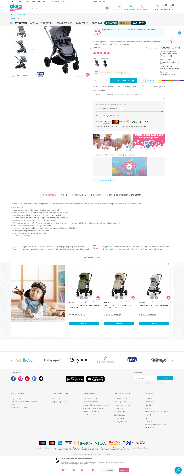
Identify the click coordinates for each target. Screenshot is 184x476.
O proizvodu (49, 213)
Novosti (148, 426)
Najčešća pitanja (59, 420)
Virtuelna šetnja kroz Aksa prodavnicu (155, 444)
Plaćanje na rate (120, 440)
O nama (148, 417)
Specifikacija (79, 213)
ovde (143, 144)
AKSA (13, 23)
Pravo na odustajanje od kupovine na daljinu (93, 427)
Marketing (98, 470)
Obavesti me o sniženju (155, 66)
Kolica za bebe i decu (48, 23)
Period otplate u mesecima (107, 127)
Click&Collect (119, 433)
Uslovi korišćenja (90, 417)
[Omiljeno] (164, 7)
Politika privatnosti (90, 420)
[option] (78, 2)
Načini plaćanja (120, 417)
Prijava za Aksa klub (91, 432)
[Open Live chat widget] (178, 470)
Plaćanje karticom (121, 436)
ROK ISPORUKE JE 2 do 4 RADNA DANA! (78, 2)
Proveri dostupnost (105, 198)
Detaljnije (96, 66)
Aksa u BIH (149, 449)
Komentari (96, 213)
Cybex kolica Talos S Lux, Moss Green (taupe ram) (84, 325)
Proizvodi (20, 23)
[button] (70, 8)
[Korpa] (171, 8)
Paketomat (118, 426)
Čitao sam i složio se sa (151, 401)
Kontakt (148, 433)
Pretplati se (150, 98)
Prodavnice (149, 440)
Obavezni (68, 470)
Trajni (78, 470)
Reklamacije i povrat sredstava (96, 423)
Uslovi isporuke (120, 420)
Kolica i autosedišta (32, 23)
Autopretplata (119, 430)
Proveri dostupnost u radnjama (124, 213)
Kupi (84, 342)
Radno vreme (150, 436)
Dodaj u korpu (122, 98)
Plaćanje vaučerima (122, 423)
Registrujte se (142, 9)
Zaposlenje (149, 420)
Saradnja (148, 423)
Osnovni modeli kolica (66, 23)
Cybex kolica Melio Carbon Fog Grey (154, 324)
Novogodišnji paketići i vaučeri (157, 430)
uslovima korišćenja (160, 401)
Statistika (87, 470)
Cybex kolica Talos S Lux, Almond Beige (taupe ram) (117, 325)
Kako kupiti (56, 417)
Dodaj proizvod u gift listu (153, 104)
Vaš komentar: (99, 109)
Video (64, 213)
